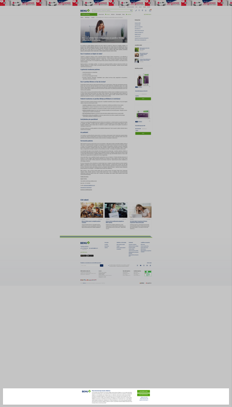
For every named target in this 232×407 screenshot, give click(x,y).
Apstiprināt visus (143, 391)
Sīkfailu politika (144, 397)
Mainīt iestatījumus (143, 400)
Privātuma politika (144, 398)
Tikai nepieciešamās (143, 394)
